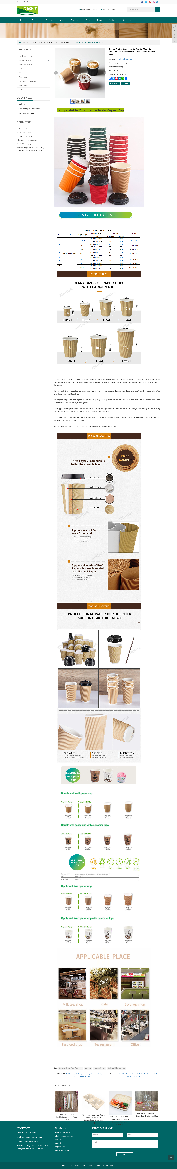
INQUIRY (114, 83)
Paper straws (23, 85)
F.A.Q (99, 20)
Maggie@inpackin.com (89, 9)
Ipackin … (21, 104)
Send (125, 1154)
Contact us (127, 20)
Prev (56, 73)
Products (49, 20)
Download (75, 20)
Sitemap (113, 1165)
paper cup (87, 1068)
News (62, 20)
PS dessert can (24, 73)
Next (104, 73)
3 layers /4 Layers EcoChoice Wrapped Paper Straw (67, 1117)
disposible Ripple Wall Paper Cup (70, 1068)
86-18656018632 (31, 140)
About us (35, 20)
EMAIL (126, 83)
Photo (88, 20)
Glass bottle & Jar (25, 60)
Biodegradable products (27, 81)
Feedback (112, 20)
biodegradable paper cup (116, 1068)
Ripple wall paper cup (63, 42)
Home (22, 20)
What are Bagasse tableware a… (30, 109)
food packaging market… (27, 113)
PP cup (21, 69)
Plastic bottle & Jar (25, 56)
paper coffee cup (99, 1068)
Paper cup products (45, 42)
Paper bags (23, 77)
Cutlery (21, 89)
